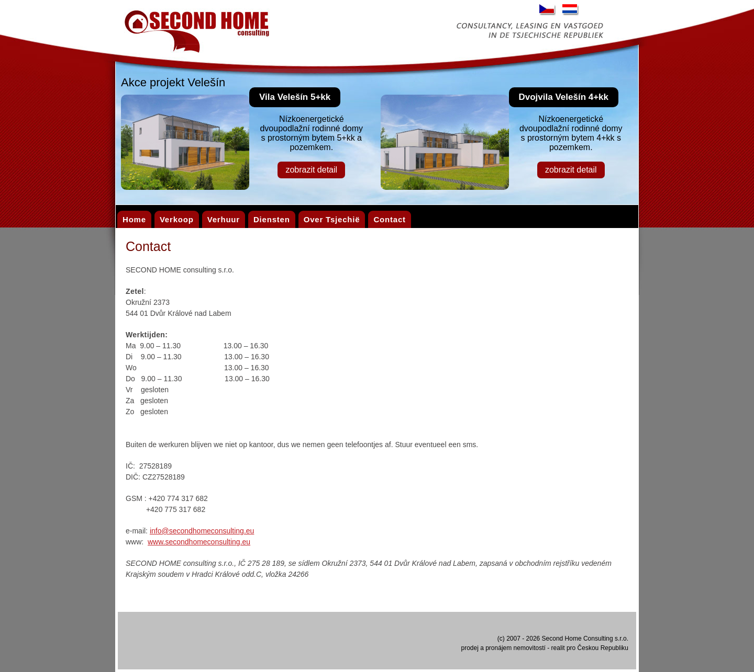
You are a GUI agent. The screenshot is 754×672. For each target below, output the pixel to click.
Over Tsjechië (332, 219)
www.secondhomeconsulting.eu (199, 542)
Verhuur (223, 219)
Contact (389, 219)
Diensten (271, 219)
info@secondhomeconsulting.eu (202, 531)
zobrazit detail (311, 169)
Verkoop (177, 219)
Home (134, 219)
